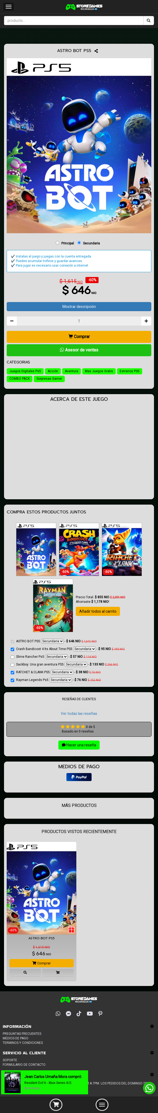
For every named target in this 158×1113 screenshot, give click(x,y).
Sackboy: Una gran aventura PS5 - (64, 664)
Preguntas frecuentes (22, 1034)
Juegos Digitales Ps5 (25, 371)
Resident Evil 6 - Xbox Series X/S (49, 1083)
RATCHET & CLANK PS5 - (56, 672)
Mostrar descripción (79, 306)
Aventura (71, 371)
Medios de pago (15, 1038)
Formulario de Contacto (24, 1065)
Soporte (10, 1060)
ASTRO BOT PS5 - (54, 641)
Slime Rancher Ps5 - (54, 656)
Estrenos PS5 (130, 371)
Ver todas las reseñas (79, 713)
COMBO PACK (19, 379)
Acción (53, 371)
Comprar (79, 336)
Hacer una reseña (79, 745)
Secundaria (91, 243)
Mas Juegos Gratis (99, 371)
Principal (67, 243)
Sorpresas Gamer (49, 379)
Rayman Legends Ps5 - (56, 680)
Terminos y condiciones (23, 1043)
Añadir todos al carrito (97, 611)
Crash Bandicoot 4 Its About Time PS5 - (68, 649)
